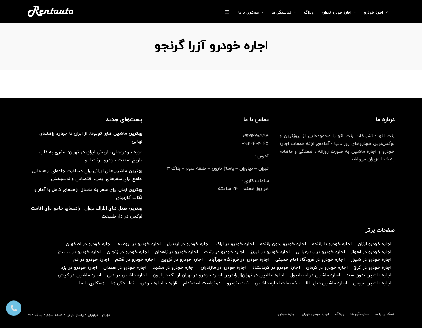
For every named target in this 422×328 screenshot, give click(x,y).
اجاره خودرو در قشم (135, 260)
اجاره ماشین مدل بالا (326, 283)
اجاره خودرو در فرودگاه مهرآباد (239, 260)
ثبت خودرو (238, 283)
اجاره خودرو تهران (336, 12)
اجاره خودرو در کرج (372, 267)
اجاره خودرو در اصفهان (88, 244)
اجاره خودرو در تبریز (270, 252)
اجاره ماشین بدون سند (368, 275)
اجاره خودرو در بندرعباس (320, 252)
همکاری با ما (248, 12)
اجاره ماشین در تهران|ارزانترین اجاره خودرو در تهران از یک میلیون (218, 275)
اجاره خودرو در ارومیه (139, 244)
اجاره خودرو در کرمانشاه (276, 267)
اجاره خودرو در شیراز (371, 260)
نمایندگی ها (281, 12)
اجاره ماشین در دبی (127, 275)
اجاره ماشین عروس (372, 283)
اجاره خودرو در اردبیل (188, 244)
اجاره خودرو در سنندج (79, 252)
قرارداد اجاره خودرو (158, 283)
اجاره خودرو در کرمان (327, 267)
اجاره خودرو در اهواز (371, 252)
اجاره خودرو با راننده (332, 244)
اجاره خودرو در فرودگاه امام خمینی (310, 260)
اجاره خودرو (373, 12)
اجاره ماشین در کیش (79, 275)
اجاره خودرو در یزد (79, 267)
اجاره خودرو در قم (91, 260)
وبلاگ (309, 12)
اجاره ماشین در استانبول (315, 275)
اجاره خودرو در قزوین (182, 260)
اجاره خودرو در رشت (224, 252)
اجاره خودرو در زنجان (128, 252)
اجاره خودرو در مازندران (223, 267)
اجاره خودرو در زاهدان (176, 252)
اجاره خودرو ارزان (374, 244)
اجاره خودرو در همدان (124, 267)
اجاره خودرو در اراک (235, 244)
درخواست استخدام (202, 283)
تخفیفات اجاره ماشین (277, 283)
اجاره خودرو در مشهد (173, 267)
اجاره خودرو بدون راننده (283, 244)
